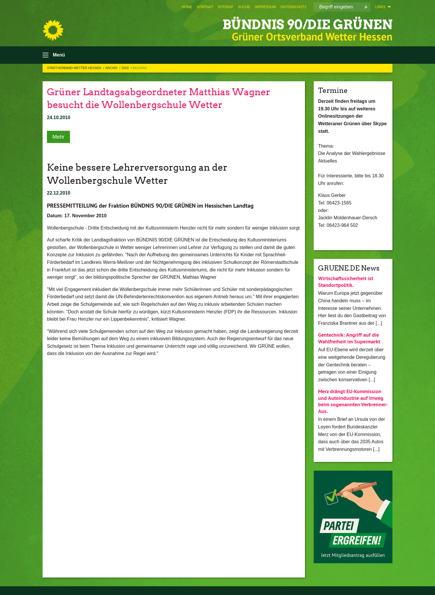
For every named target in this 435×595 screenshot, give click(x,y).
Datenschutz (293, 7)
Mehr (58, 137)
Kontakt (205, 7)
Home (187, 7)
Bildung (140, 68)
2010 (126, 68)
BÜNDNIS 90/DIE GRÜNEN (307, 24)
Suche (244, 7)
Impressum (265, 7)
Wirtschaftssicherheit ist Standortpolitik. (345, 281)
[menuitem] (187, 7)
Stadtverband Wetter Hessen (74, 68)
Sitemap (225, 7)
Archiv (111, 68)
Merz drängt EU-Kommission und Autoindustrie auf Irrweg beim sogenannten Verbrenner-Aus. (353, 401)
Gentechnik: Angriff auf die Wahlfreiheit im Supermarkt (349, 338)
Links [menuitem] (380, 7)
